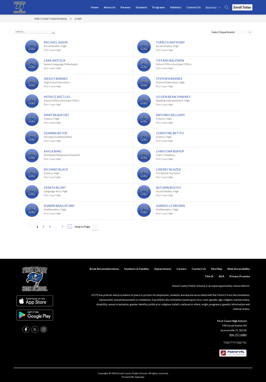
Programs (158, 7)
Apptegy (139, 376)
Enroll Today (242, 7)
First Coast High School (50, 18)
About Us (110, 7)
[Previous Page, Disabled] (30, 227)
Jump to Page (82, 226)
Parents (126, 7)
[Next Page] (70, 227)
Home (95, 7)
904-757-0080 (237, 334)
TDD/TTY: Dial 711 (234, 342)
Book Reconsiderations (104, 268)
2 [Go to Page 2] (43, 226)
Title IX (208, 276)
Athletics (175, 7)
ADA (221, 276)
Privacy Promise (239, 276)
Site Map (216, 268)
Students (141, 7)
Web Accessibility (238, 268)
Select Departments (223, 32)
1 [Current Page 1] (37, 226)
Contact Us (193, 7)
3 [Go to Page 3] (50, 226)
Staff (78, 18)
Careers (181, 268)
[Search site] (227, 7)
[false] (35, 31)
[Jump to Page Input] (95, 226)
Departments (162, 268)
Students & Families (136, 268)
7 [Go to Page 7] (62, 226)
